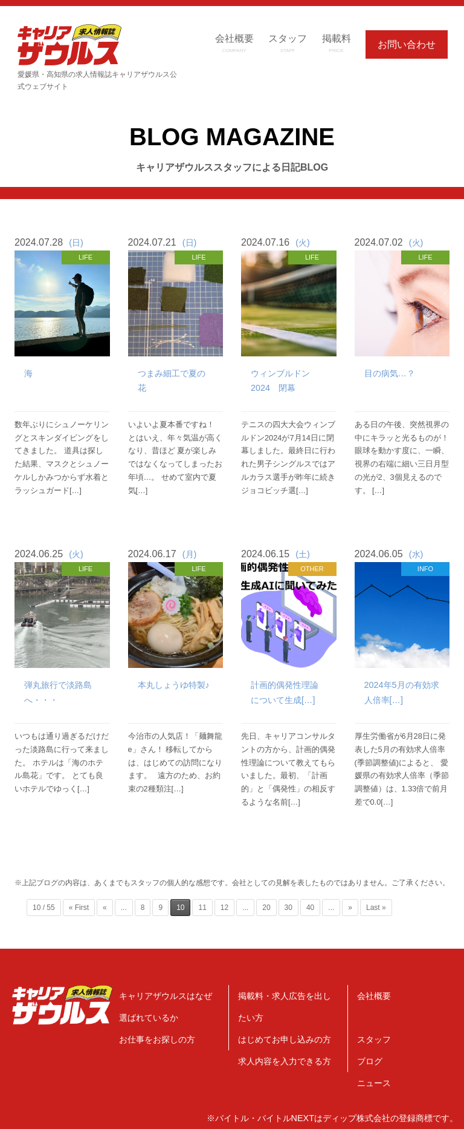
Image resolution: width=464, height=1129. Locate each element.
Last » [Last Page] (376, 907)
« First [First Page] (79, 907)
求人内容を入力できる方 (284, 1061)
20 (266, 907)
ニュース (374, 1083)
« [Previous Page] (105, 907)
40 (310, 907)
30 (288, 907)
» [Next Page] (350, 907)
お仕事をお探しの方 (157, 1039)
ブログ (369, 1061)
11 (202, 907)
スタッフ (374, 1039)
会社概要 (374, 996)
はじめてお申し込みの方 (284, 1039)
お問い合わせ (407, 44)
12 (224, 907)
